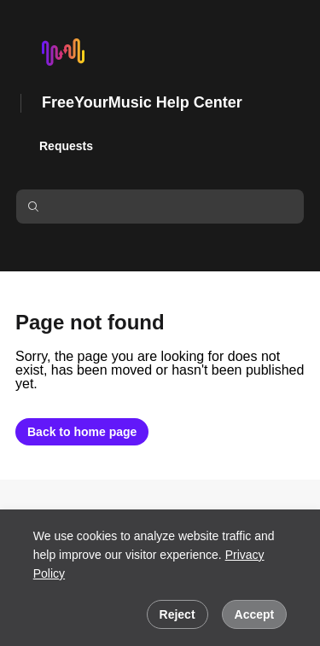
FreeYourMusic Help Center (142, 102)
